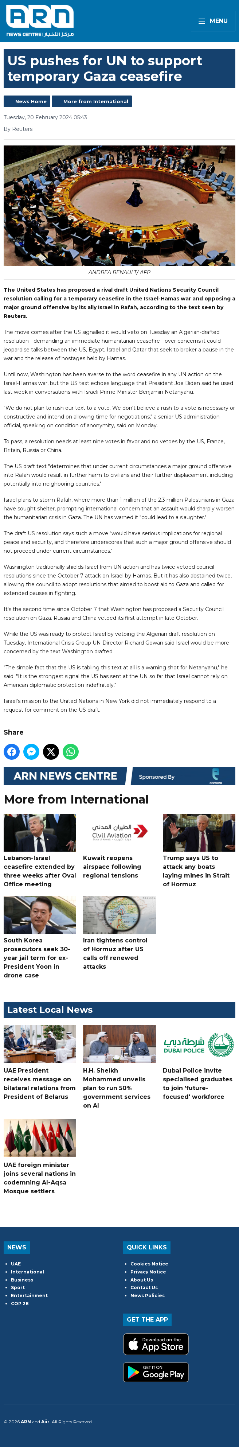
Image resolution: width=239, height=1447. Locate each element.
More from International (95, 101)
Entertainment (29, 1295)
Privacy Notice (148, 1272)
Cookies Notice (149, 1264)
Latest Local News (50, 1009)
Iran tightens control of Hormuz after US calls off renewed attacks (119, 933)
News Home (31, 101)
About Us (141, 1280)
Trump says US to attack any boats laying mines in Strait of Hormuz (199, 851)
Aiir (45, 1421)
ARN (26, 1421)
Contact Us (144, 1287)
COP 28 (20, 1303)
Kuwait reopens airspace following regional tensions (119, 846)
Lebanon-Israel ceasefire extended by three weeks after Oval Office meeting (40, 851)
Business (22, 1280)
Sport (18, 1287)
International (27, 1272)
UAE (16, 1264)
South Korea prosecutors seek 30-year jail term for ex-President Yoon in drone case (40, 937)
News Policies (147, 1295)
